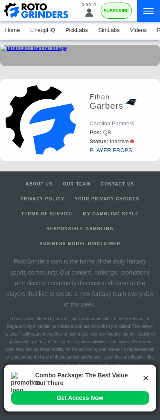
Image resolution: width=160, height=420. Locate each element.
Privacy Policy (42, 199)
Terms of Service (47, 213)
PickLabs (76, 30)
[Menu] (148, 11)
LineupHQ (42, 30)
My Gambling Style (111, 213)
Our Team (77, 184)
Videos (138, 30)
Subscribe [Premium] (116, 11)
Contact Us (117, 184)
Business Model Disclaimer (80, 243)
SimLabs (109, 30)
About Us (39, 184)
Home (12, 30)
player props (111, 150)
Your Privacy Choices (107, 199)
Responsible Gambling (80, 228)
